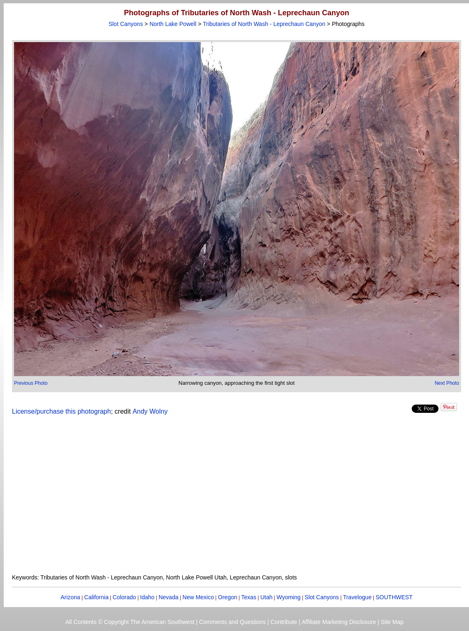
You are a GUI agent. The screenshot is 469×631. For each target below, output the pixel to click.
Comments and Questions (232, 622)
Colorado (124, 597)
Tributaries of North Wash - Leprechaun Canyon (264, 24)
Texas (248, 597)
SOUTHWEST (394, 597)
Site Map (392, 622)
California (96, 597)
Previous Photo (30, 383)
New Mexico (198, 597)
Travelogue (357, 597)
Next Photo (447, 383)
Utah (266, 597)
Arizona (70, 597)
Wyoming (288, 597)
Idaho (147, 597)
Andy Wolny (150, 411)
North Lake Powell (173, 24)
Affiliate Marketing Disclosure (339, 622)
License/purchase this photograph (61, 411)
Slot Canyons (125, 24)
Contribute (283, 622)
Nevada (168, 597)
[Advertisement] (236, 499)
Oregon (227, 597)
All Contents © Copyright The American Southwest (130, 622)
